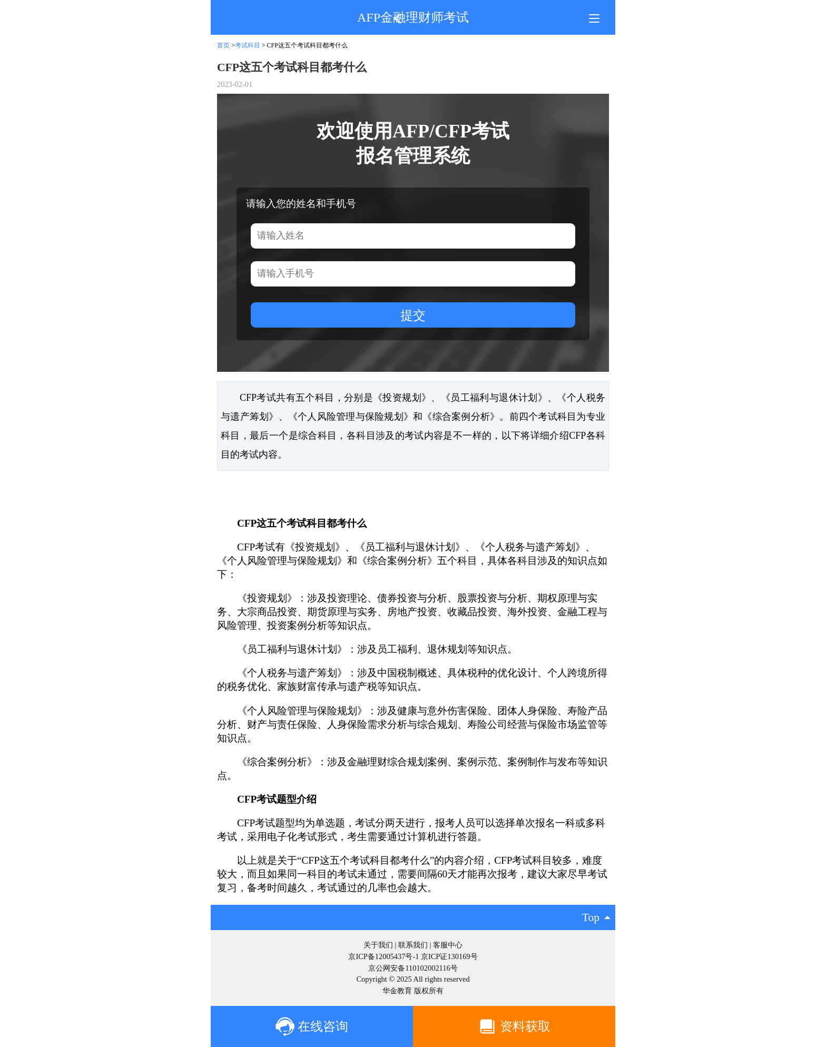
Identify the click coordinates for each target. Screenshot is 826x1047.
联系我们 (413, 945)
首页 (223, 45)
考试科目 (247, 45)
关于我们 (378, 945)
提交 (413, 315)
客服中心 (448, 945)
